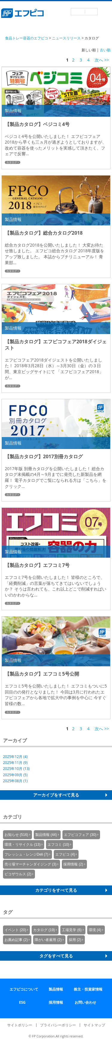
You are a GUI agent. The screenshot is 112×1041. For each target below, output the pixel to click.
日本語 (77, 11)
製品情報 (56, 989)
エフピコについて (24, 989)
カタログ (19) (44, 930)
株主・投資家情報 (88, 989)
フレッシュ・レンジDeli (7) (26, 854)
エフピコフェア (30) (80, 835)
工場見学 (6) (72, 930)
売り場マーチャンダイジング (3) (30, 864)
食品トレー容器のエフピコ (26, 38)
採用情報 (56, 1002)
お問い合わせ (85, 1002)
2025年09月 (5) (15, 774)
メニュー (105, 12)
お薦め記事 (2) (16, 940)
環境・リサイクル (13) (22, 844)
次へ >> (102, 60)
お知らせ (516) (16, 835)
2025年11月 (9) (15, 762)
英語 (91, 11)
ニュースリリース (66, 38)
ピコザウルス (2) (17, 874)
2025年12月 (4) (15, 756)
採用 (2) (75, 940)
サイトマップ (94, 1025)
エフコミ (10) (58, 844)
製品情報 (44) (46, 835)
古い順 (105, 50)
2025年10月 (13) (16, 768)
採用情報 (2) (73, 864)
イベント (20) (15, 930)
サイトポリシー (19, 1025)
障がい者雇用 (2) (48, 940)
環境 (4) (95, 930)
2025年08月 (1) (15, 780)
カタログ (11, 162)
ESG (22, 1002)
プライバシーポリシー (58, 1025)
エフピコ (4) (65, 854)
